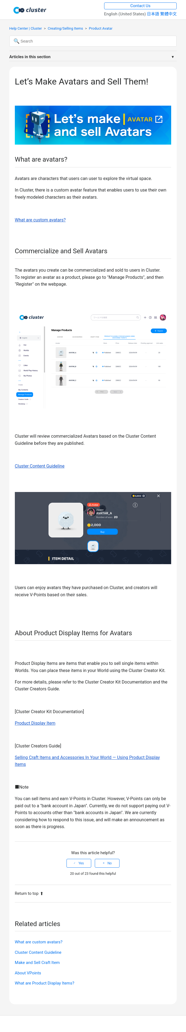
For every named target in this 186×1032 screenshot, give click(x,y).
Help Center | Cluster (25, 28)
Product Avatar (101, 28)
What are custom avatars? (39, 942)
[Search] (93, 41)
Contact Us (140, 5)
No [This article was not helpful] (109, 863)
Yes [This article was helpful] (81, 863)
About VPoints (28, 973)
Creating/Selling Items (65, 28)
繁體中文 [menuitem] (168, 14)
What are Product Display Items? (44, 983)
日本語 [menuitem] (153, 14)
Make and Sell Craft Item (37, 962)
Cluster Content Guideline (38, 952)
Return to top (29, 893)
